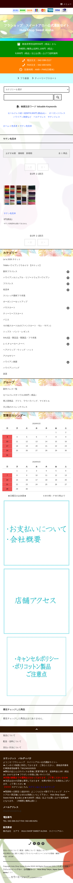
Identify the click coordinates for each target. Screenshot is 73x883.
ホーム (6, 126)
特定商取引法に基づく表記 (13, 853)
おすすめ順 (11, 153)
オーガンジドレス (57, 113)
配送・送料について (27, 850)
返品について (42, 850)
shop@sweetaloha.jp (12, 811)
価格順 (21, 153)
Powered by (22, 877)
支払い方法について (11, 850)
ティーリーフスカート (44, 78)
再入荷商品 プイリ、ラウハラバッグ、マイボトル (26, 401)
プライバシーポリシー (33, 853)
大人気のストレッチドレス (15, 407)
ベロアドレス (39, 117)
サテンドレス (54, 117)
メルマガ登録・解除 (51, 853)
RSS (5, 856)
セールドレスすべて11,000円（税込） (20, 395)
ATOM (10, 856)
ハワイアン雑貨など (22, 117)
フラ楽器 (22, 78)
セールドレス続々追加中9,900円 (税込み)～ (27, 113)
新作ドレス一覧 (10, 389)
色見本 (14, 126)
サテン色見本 (26, 126)
